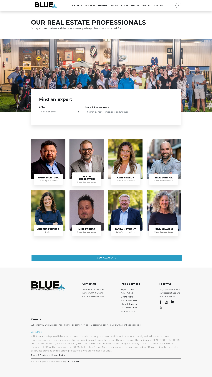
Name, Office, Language (97, 107)
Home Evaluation (129, 300)
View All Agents (106, 258)
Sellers (135, 5)
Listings (102, 5)
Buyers (124, 5)
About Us (77, 5)
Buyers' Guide (127, 289)
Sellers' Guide (127, 293)
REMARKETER (128, 311)
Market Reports (129, 304)
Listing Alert (127, 297)
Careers (158, 5)
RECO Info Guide (129, 308)
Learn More (36, 332)
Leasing (114, 5)
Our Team (90, 5)
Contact (147, 5)
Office (42, 107)
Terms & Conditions (40, 355)
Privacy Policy (58, 355)
